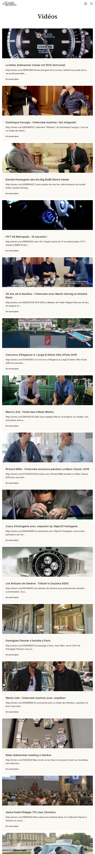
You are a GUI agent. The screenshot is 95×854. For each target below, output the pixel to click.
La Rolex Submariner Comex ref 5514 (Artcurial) (35, 65)
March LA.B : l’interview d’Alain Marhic (30, 411)
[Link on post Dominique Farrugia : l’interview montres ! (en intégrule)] (47, 101)
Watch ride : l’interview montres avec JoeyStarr (36, 697)
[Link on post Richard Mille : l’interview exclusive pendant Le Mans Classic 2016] (47, 447)
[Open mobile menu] (91, 3)
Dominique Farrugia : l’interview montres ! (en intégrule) (41, 122)
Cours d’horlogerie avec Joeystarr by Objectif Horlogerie (42, 526)
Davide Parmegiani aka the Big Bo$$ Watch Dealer (37, 179)
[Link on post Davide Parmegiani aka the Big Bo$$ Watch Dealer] (47, 158)
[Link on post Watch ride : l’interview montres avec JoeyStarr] (47, 676)
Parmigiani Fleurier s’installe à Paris (28, 640)
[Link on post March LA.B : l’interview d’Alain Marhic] (47, 390)
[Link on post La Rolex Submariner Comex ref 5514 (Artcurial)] (47, 43)
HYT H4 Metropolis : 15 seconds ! (26, 236)
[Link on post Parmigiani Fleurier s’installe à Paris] (47, 619)
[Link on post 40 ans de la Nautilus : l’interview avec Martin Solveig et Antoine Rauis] (47, 272)
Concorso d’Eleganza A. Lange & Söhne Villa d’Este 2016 (41, 354)
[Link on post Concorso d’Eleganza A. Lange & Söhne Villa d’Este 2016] (47, 333)
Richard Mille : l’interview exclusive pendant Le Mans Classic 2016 (47, 469)
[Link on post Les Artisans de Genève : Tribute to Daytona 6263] (47, 562)
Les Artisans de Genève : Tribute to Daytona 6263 (37, 583)
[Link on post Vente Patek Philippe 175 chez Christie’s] (47, 791)
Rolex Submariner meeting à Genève (28, 755)
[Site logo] (9, 3)
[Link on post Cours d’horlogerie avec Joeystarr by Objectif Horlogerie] (47, 505)
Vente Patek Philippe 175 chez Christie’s (31, 812)
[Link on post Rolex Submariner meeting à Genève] (47, 733)
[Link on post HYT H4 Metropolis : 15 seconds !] (47, 215)
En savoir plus (12, 79)
